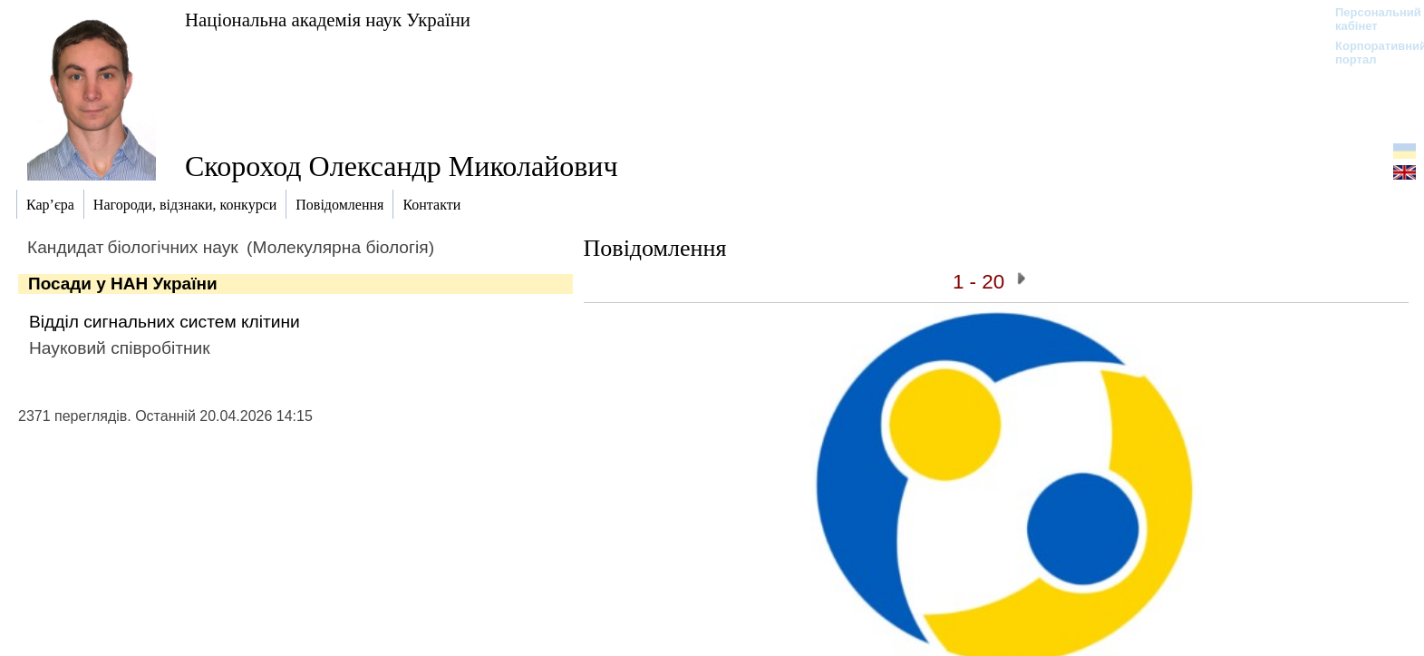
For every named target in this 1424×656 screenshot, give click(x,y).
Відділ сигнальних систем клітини (164, 321)
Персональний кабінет (1369, 19)
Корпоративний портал (1369, 52)
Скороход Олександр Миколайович (401, 166)
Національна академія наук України (327, 19)
